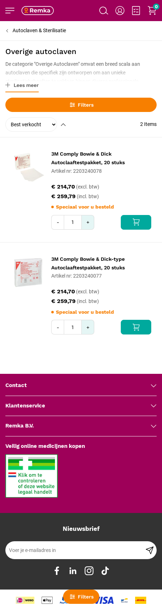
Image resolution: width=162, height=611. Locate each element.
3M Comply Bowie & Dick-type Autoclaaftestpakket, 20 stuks (88, 263)
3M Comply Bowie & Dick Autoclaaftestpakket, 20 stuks (88, 158)
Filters (81, 104)
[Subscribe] (149, 550)
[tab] (81, 385)
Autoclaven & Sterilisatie (39, 30)
